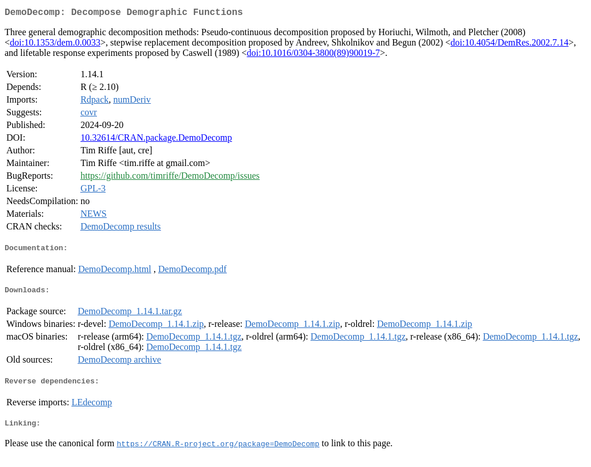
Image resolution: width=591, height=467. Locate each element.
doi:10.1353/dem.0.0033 (55, 45)
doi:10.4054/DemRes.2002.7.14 (509, 45)
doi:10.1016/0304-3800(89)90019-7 (313, 55)
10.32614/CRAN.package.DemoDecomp (156, 140)
